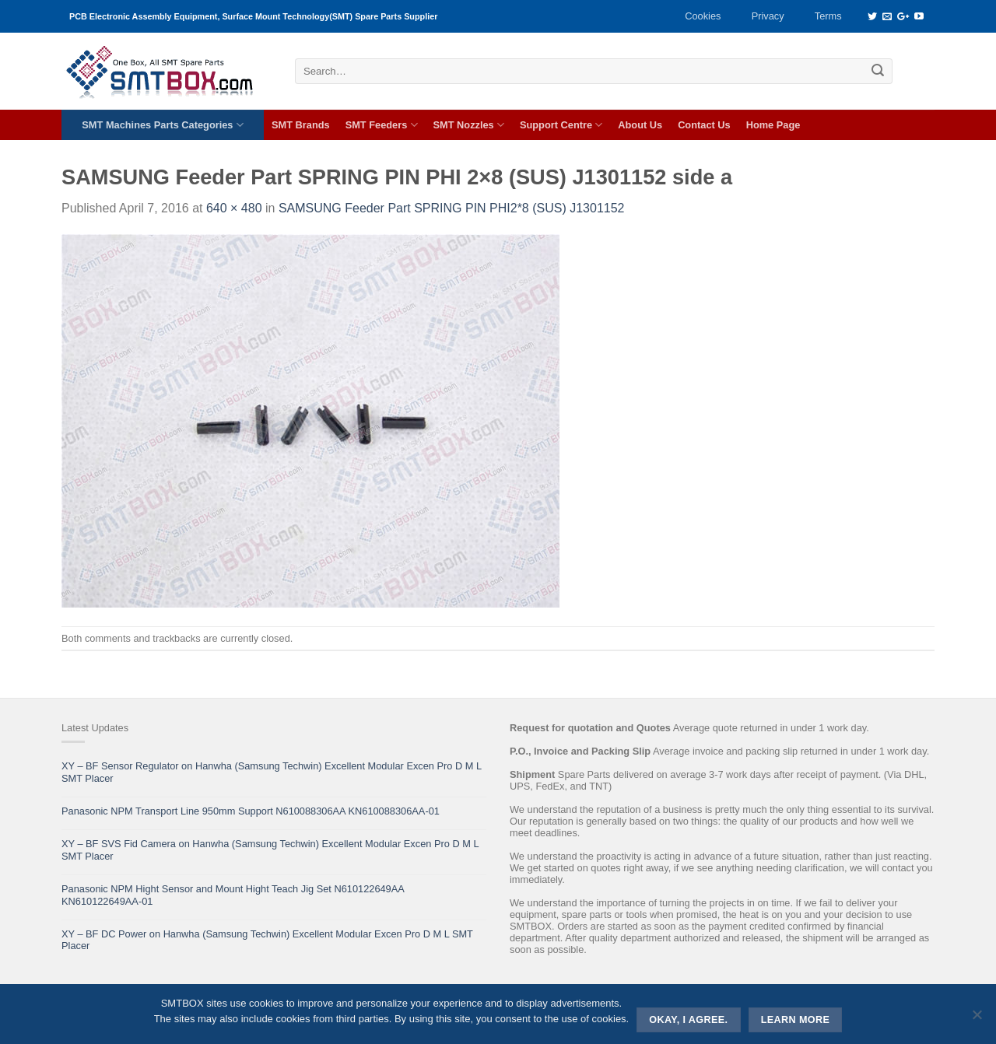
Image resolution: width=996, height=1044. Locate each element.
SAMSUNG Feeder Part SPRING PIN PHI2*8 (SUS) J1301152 (452, 208)
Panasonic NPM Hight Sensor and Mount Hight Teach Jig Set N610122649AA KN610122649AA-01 (232, 894)
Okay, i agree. (688, 1019)
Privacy (768, 16)
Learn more (795, 1019)
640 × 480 (234, 208)
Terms (828, 16)
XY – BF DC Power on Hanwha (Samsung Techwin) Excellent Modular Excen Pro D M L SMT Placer (267, 939)
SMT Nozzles (468, 124)
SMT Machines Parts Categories (162, 124)
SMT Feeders (381, 124)
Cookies (703, 16)
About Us (640, 125)
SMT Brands (301, 125)
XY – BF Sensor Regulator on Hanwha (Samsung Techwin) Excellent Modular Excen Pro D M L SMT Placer (271, 771)
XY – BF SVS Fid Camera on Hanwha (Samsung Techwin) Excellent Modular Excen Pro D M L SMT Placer (270, 849)
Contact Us (704, 125)
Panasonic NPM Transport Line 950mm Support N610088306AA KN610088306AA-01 (250, 811)
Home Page (773, 125)
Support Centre (561, 124)
